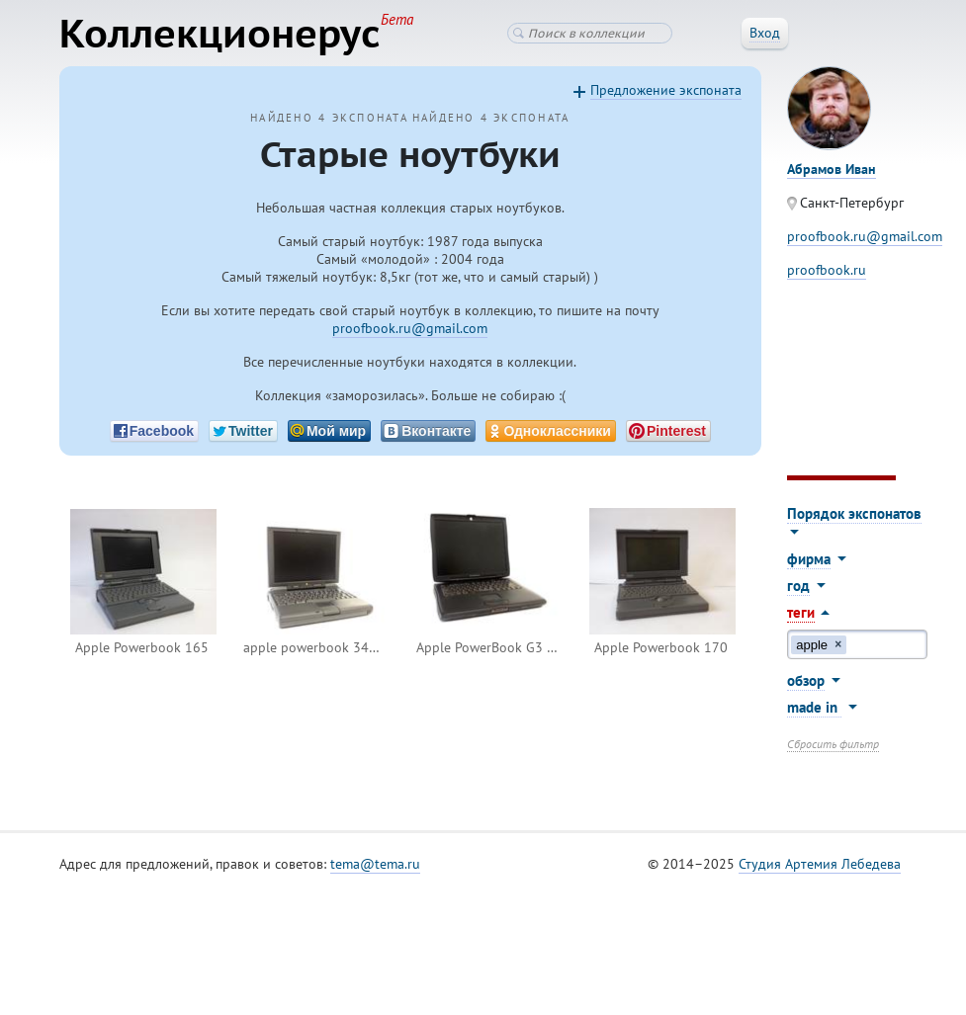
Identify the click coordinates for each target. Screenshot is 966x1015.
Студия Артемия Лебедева (820, 864)
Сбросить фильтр (833, 743)
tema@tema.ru (375, 864)
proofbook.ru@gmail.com (409, 328)
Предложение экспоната (666, 90)
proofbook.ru (826, 270)
